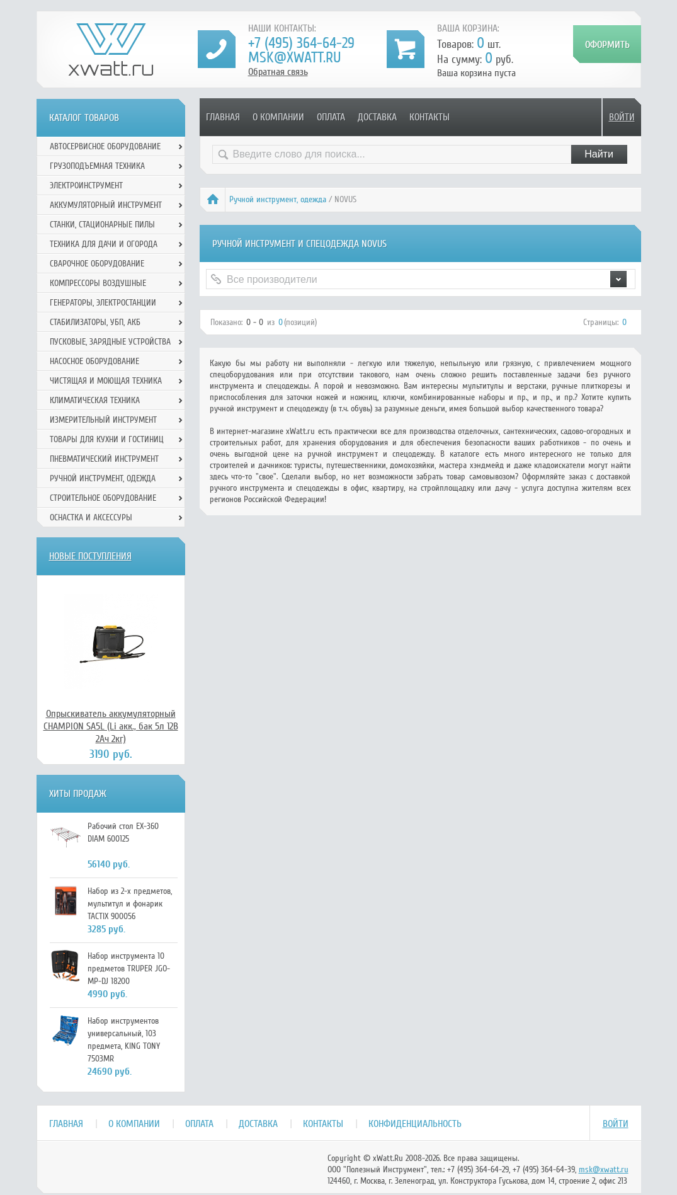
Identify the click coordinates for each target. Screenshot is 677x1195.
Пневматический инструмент (104, 459)
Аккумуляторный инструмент (106, 205)
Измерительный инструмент (103, 420)
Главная (223, 117)
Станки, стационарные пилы (102, 224)
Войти (622, 117)
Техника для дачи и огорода (103, 244)
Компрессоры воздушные (98, 283)
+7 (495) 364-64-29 (301, 43)
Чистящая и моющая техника (106, 380)
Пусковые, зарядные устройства (110, 341)
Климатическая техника (95, 400)
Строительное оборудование (103, 498)
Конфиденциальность (415, 1124)
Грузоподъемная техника (97, 166)
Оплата (331, 117)
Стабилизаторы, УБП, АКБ (95, 322)
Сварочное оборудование (97, 263)
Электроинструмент (86, 185)
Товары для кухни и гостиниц (107, 439)
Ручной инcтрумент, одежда (277, 199)
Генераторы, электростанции (103, 302)
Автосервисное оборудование (105, 146)
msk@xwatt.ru (294, 58)
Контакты (429, 117)
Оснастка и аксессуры (91, 517)
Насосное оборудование (94, 361)
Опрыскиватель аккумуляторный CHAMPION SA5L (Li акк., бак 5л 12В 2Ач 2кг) (110, 726)
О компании (278, 117)
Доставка (377, 117)
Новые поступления (90, 556)
